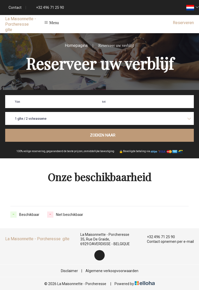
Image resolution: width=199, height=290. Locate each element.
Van (17, 101)
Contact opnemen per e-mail (167, 241)
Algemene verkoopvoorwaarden (112, 271)
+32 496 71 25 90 (158, 237)
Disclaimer (69, 271)
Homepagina (76, 45)
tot (104, 101)
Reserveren (183, 22)
